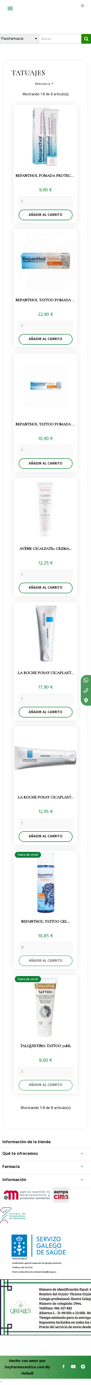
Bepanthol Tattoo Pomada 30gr (48, 424)
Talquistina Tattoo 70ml (45, 1045)
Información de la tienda (26, 1142)
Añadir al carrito (45, 215)
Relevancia (45, 84)
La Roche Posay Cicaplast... (46, 672)
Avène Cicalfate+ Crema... (45, 548)
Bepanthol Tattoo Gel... (45, 921)
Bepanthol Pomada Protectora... (50, 175)
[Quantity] (46, 201)
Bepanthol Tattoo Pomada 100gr (49, 300)
